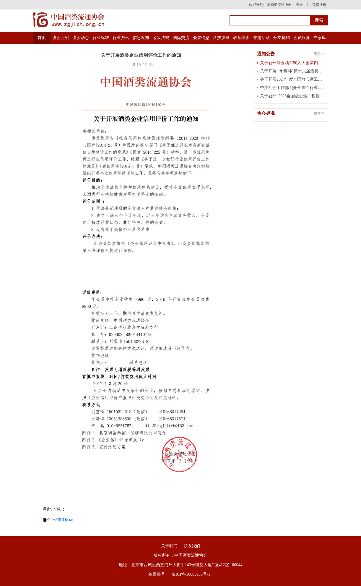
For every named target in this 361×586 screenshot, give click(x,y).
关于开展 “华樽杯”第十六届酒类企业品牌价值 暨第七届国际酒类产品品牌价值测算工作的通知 (292, 71)
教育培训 (241, 37)
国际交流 (181, 37)
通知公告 (266, 53)
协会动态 (80, 37)
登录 (299, 5)
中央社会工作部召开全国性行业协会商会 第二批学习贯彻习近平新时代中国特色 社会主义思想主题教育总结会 (292, 87)
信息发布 (141, 37)
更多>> (319, 54)
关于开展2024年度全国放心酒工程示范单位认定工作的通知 (292, 79)
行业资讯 (121, 37)
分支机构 (281, 37)
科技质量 (221, 37)
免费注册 (319, 5)
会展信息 (201, 37)
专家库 (319, 37)
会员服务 (301, 37)
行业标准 (100, 37)
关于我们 (169, 546)
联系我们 (191, 546)
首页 (42, 37)
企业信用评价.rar (60, 520)
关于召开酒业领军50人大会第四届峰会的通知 (292, 63)
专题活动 (261, 37)
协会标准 (266, 113)
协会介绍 (60, 37)
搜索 (319, 20)
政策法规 (161, 37)
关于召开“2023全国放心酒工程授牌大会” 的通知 (292, 96)
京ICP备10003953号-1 (190, 574)
